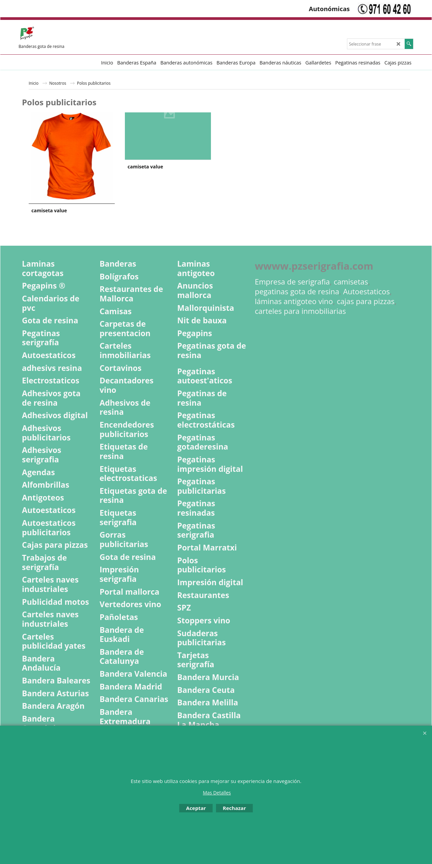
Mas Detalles (217, 792)
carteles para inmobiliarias (300, 311)
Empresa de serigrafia (292, 282)
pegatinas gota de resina (297, 291)
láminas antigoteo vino (294, 301)
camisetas (351, 282)
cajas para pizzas (366, 301)
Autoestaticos (366, 291)
